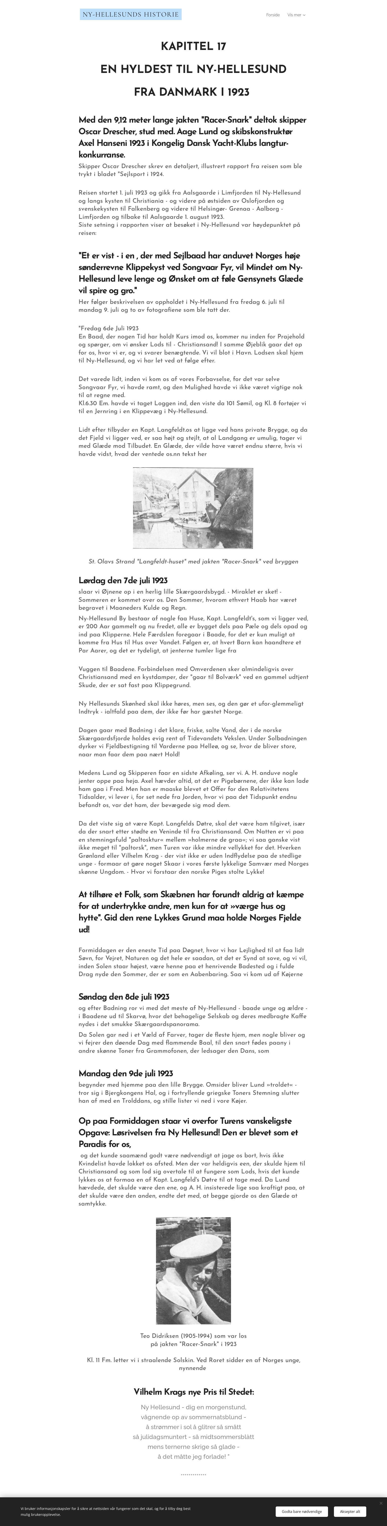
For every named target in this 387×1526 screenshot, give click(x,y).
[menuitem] (274, 15)
